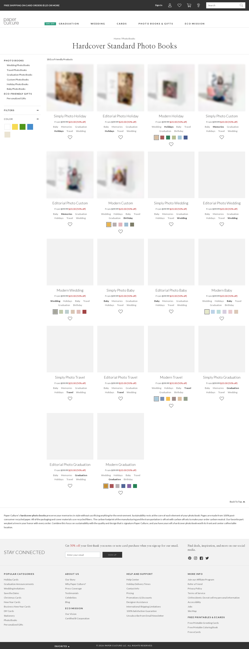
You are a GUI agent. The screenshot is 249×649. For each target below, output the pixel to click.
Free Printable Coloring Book (203, 627)
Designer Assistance (137, 602)
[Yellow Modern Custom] (109, 224)
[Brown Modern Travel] (174, 398)
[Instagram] (195, 558)
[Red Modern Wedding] (84, 311)
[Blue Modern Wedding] (67, 311)
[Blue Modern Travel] (156, 398)
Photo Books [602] (14, 60)
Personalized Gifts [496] (16, 98)
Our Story (70, 579)
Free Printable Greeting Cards (203, 622)
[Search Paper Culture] (222, 5)
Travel (70, 131)
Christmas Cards (12, 597)
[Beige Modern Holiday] (156, 137)
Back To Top (237, 501)
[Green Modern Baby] (207, 311)
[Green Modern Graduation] (135, 486)
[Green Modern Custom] (132, 224)
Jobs (190, 606)
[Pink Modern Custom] (120, 224)
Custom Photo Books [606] (18, 79)
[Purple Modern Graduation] (129, 486)
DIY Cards (9, 611)
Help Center (132, 579)
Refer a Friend (195, 584)
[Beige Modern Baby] (236, 311)
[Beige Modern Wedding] (73, 311)
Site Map (192, 611)
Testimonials (72, 593)
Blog (67, 602)
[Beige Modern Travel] (180, 398)
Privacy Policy (195, 588)
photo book (194, 515)
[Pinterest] (189, 558)
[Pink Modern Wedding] (79, 311)
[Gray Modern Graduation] (117, 486)
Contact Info (132, 588)
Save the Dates (11, 593)
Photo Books (10, 620)
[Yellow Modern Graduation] (106, 486)
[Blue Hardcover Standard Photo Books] (30, 127)
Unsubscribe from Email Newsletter (145, 615)
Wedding (81, 131)
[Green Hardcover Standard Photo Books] (22, 127)
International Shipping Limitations (143, 606)
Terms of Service (196, 593)
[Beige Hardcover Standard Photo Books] (7, 135)
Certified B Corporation (77, 618)
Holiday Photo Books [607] (17, 84)
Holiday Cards (11, 579)
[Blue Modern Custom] (126, 224)
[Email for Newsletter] (82, 555)
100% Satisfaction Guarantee (141, 611)
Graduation (81, 126)
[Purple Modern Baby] (224, 311)
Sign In (158, 5)
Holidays (59, 131)
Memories (66, 126)
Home (117, 38)
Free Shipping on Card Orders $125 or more (32, 5)
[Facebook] (201, 558)
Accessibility (194, 602)
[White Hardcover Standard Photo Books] (7, 127)
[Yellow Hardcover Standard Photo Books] (15, 127)
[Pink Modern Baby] (230, 311)
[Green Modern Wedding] (55, 311)
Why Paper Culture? (75, 584)
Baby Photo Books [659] (16, 88)
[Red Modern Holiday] (162, 137)
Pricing (130, 593)
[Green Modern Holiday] (168, 137)
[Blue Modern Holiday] (180, 137)
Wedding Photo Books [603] (18, 65)
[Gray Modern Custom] (114, 224)
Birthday (178, 131)
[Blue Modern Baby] (213, 311)
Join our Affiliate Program (201, 579)
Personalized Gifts (13, 624)
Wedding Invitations (14, 588)
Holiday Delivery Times (138, 584)
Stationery (9, 615)
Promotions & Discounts (139, 597)
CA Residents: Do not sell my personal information (214, 597)
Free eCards (194, 632)
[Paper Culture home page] (11, 21)
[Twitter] (207, 558)
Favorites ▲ (62, 646)
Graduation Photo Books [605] (19, 74)
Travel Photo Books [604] (17, 70)
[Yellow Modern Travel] (168, 398)
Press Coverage (73, 588)
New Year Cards (12, 602)
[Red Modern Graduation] (112, 486)
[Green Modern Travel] (186, 398)
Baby (55, 126)
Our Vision (70, 613)
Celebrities (71, 597)
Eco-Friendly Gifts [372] (18, 93)
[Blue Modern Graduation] (123, 486)
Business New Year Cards (17, 606)
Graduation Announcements (19, 584)
